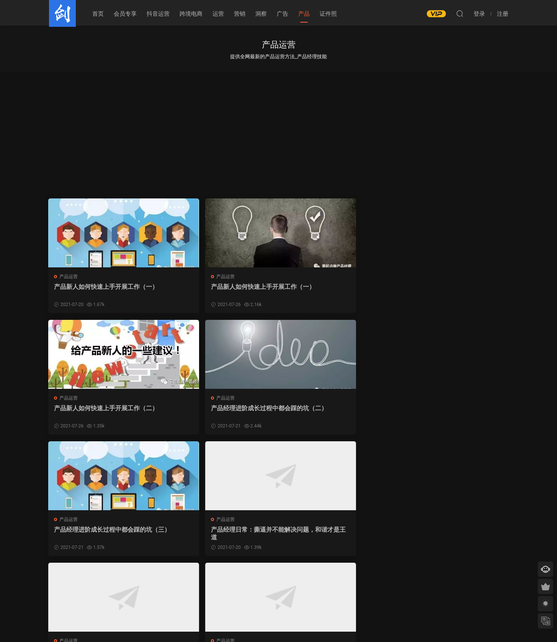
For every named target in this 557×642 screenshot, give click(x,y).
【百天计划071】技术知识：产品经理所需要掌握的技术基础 (220, 534)
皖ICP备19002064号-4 (278, 623)
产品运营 (69, 276)
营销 (239, 13)
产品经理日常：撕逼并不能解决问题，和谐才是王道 (217, 412)
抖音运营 (158, 13)
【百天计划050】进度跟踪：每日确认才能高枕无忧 (103, 534)
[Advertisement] (278, 129)
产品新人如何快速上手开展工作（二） (331, 290)
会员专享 (125, 13)
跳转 (334, 578)
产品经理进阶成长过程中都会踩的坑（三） (101, 412)
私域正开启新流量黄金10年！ (328, 531)
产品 (304, 13)
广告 (282, 13)
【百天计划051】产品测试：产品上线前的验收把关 (453, 412)
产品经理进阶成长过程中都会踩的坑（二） (451, 290)
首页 (98, 13)
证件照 (328, 13)
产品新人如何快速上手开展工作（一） (97, 290)
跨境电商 (191, 13)
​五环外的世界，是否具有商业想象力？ (334, 412)
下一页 (295, 578)
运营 (218, 13)
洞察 (261, 13)
